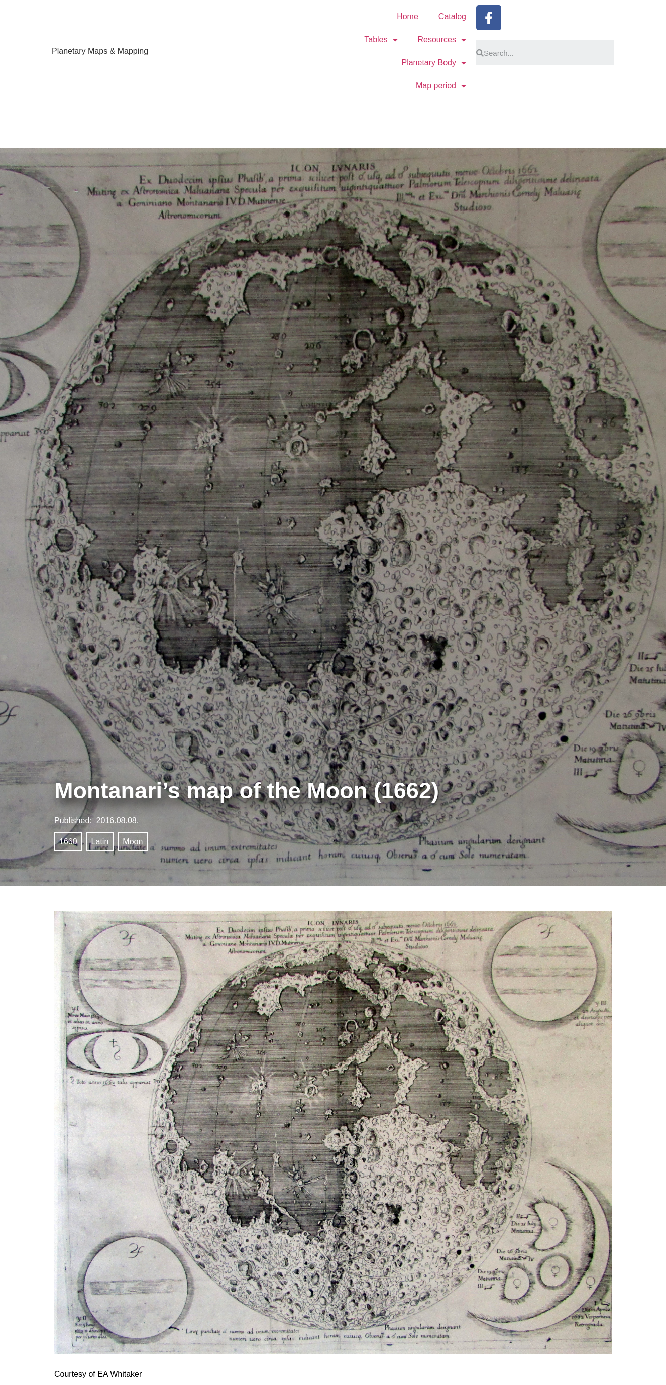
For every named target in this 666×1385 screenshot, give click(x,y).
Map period (441, 86)
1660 (68, 841)
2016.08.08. (117, 820)
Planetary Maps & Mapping (100, 51)
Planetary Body (433, 63)
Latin (100, 841)
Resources (442, 40)
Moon (133, 841)
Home (407, 16)
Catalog (452, 16)
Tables (380, 40)
